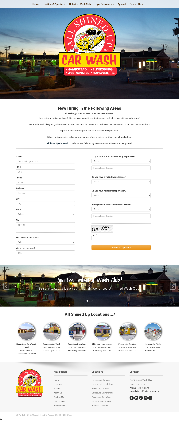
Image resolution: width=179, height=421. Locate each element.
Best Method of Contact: (27, 237)
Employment (59, 405)
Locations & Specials (53, 4)
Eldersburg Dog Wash (101, 397)
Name (18, 156)
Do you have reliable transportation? (108, 190)
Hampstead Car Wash (101, 380)
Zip (17, 220)
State (18, 209)
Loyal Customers (104, 4)
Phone (19, 177)
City (17, 198)
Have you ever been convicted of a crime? (111, 204)
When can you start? (25, 248)
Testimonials (59, 401)
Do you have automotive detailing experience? (113, 156)
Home (56, 380)
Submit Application (121, 247)
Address (20, 188)
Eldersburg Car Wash (101, 388)
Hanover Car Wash (100, 405)
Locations (58, 384)
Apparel (57, 388)
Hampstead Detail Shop (102, 384)
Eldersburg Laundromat (102, 392)
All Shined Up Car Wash (57, 143)
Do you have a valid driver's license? (108, 177)
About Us (58, 392)
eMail (18, 167)
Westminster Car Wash (102, 401)
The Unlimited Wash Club (141, 380)
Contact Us (136, 4)
